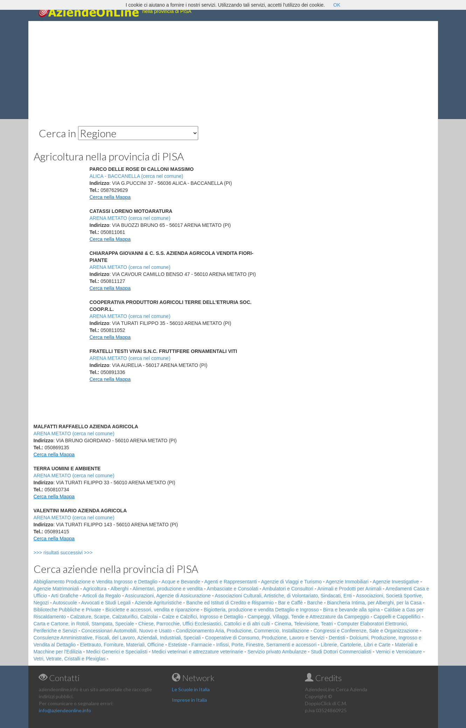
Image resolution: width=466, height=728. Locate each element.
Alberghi (119, 588)
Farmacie (202, 644)
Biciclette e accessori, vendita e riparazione (152, 609)
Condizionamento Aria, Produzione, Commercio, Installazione (242, 630)
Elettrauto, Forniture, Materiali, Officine (122, 644)
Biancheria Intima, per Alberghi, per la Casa (374, 602)
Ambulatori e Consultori (287, 588)
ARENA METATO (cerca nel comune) (130, 218)
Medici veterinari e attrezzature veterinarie (197, 651)
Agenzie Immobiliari (347, 581)
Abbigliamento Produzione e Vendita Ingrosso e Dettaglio (96, 581)
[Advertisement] (233, 70)
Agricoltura (94, 588)
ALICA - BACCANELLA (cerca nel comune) (136, 176)
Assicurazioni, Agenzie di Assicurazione (168, 595)
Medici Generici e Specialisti (116, 651)
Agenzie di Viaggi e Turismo (291, 581)
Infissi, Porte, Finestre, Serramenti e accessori (266, 644)
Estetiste (177, 644)
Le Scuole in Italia (191, 689)
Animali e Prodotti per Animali (349, 588)
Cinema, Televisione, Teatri (303, 623)
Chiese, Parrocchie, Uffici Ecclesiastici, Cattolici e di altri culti (204, 623)
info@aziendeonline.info (65, 710)
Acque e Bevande (180, 581)
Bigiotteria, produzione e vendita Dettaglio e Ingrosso (261, 609)
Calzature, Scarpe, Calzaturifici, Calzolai (114, 616)
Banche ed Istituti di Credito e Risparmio (230, 602)
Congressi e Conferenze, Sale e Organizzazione (365, 630)
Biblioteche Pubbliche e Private (67, 609)
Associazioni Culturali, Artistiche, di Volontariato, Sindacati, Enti (283, 595)
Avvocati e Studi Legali (106, 602)
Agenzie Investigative (396, 581)
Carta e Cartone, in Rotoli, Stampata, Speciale (84, 623)
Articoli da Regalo (101, 595)
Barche (314, 602)
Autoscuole (65, 602)
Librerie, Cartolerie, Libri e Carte (355, 644)
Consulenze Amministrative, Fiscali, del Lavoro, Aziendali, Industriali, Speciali (117, 637)
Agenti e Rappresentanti (230, 581)
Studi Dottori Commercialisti (341, 651)
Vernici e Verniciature (399, 651)
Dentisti (337, 637)
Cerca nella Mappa (110, 197)
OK (336, 5)
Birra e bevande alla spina (351, 609)
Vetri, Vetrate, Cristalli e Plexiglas (69, 658)
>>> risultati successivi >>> (75, 552)
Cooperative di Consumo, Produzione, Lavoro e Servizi (265, 637)
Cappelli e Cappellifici (397, 616)
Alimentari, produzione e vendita (168, 588)
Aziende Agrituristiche (158, 602)
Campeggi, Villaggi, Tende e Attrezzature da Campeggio (308, 616)
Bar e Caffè (290, 602)
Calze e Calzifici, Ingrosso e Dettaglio (202, 616)
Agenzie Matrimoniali (56, 588)
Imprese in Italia (189, 700)
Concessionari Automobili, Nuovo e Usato (126, 630)
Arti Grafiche (64, 595)
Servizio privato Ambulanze (277, 651)
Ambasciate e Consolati (232, 588)
